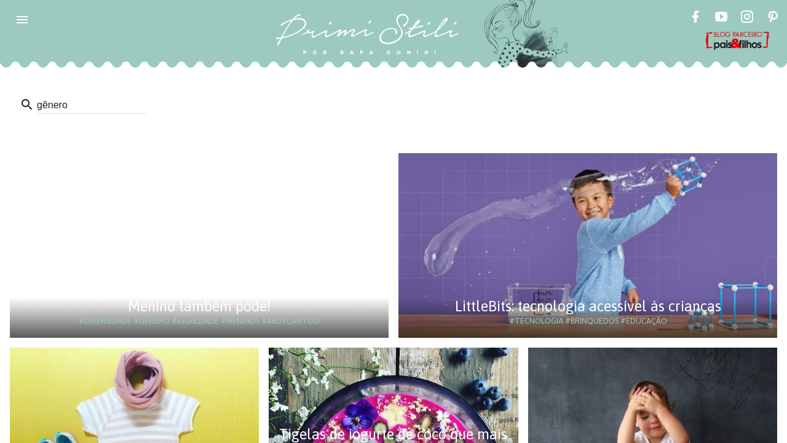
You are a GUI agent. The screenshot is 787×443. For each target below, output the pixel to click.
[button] (22, 19)
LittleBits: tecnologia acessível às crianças (588, 306)
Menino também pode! (199, 306)
